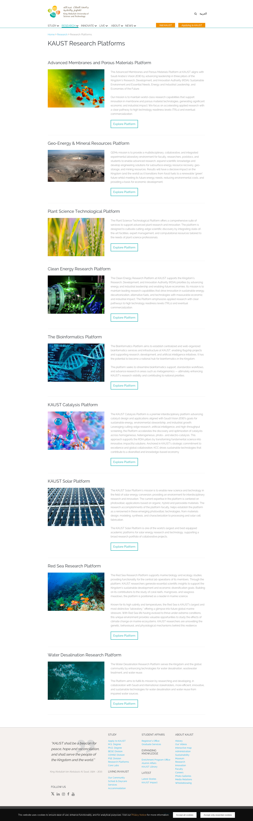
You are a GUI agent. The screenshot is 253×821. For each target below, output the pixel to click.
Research (70, 25)
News (130, 25)
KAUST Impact (149, 782)
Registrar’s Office (150, 741)
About (117, 25)
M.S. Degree (114, 744)
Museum (179, 758)
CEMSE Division (116, 755)
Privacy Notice (139, 815)
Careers (179, 772)
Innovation (180, 765)
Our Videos (181, 744)
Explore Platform (124, 124)
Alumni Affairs (149, 763)
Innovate (89, 25)
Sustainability (182, 755)
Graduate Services (151, 744)
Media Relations (183, 779)
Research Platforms (118, 762)
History (179, 741)
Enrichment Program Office (156, 759)
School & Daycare (117, 781)
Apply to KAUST (117, 741)
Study (53, 25)
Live (103, 25)
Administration (183, 751)
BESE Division (115, 751)
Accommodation (117, 788)
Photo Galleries (183, 776)
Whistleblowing (183, 783)
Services (112, 784)
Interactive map (183, 748)
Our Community (116, 777)
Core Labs (113, 765)
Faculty (179, 769)
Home (51, 34)
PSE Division (114, 758)
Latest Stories (149, 779)
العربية (203, 13)
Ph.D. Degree (115, 748)
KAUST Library (149, 766)
